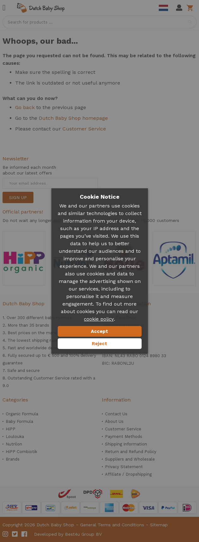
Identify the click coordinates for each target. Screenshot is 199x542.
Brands (13, 459)
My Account (179, 8)
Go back (25, 107)
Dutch (163, 8)
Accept (99, 331)
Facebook (24, 534)
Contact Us (116, 414)
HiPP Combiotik (21, 451)
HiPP (10, 429)
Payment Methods (123, 436)
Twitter (15, 534)
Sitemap (159, 524)
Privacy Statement (124, 466)
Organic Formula (22, 414)
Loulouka (15, 436)
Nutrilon (14, 444)
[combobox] (99, 22)
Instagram (6, 534)
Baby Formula (19, 421)
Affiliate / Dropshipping (128, 474)
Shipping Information (126, 444)
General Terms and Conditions (112, 524)
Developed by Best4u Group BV (68, 534)
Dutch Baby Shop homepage (73, 118)
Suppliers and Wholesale (130, 459)
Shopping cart (190, 8)
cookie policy (99, 319)
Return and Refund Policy (130, 451)
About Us (114, 421)
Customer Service (84, 129)
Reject (99, 343)
